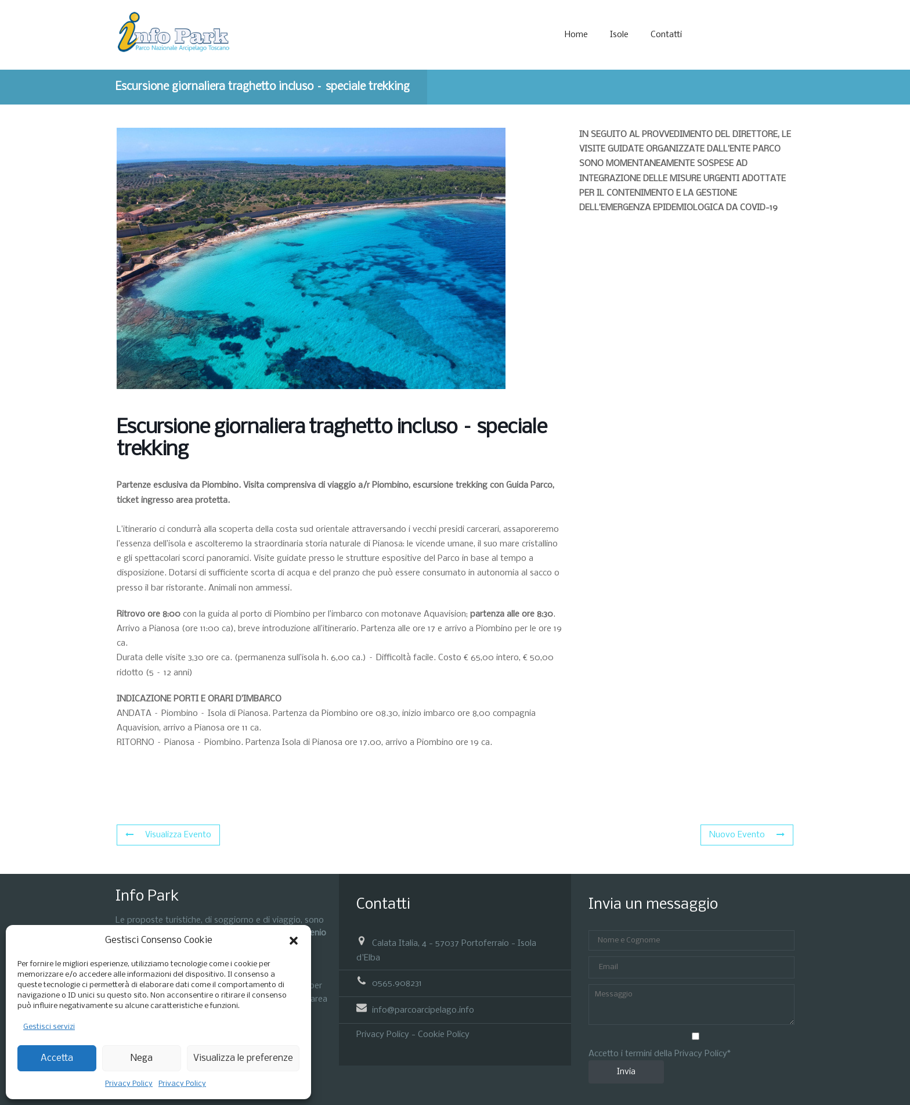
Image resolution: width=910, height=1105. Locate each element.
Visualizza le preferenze (243, 1058)
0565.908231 (397, 983)
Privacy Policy (129, 1084)
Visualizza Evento (168, 835)
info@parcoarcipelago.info (423, 1010)
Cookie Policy (444, 1034)
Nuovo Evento (747, 835)
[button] (293, 940)
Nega (142, 1058)
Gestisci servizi (49, 1027)
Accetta (57, 1058)
